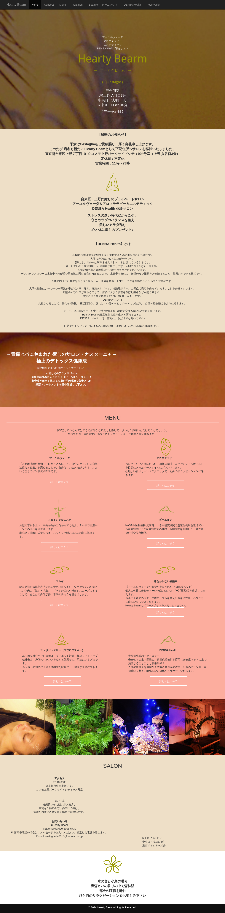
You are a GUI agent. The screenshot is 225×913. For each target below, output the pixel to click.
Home (35, 4)
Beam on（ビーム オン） (103, 4)
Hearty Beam (16, 5)
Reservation (153, 4)
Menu (62, 4)
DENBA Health (132, 4)
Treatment (77, 4)
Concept (49, 4)
